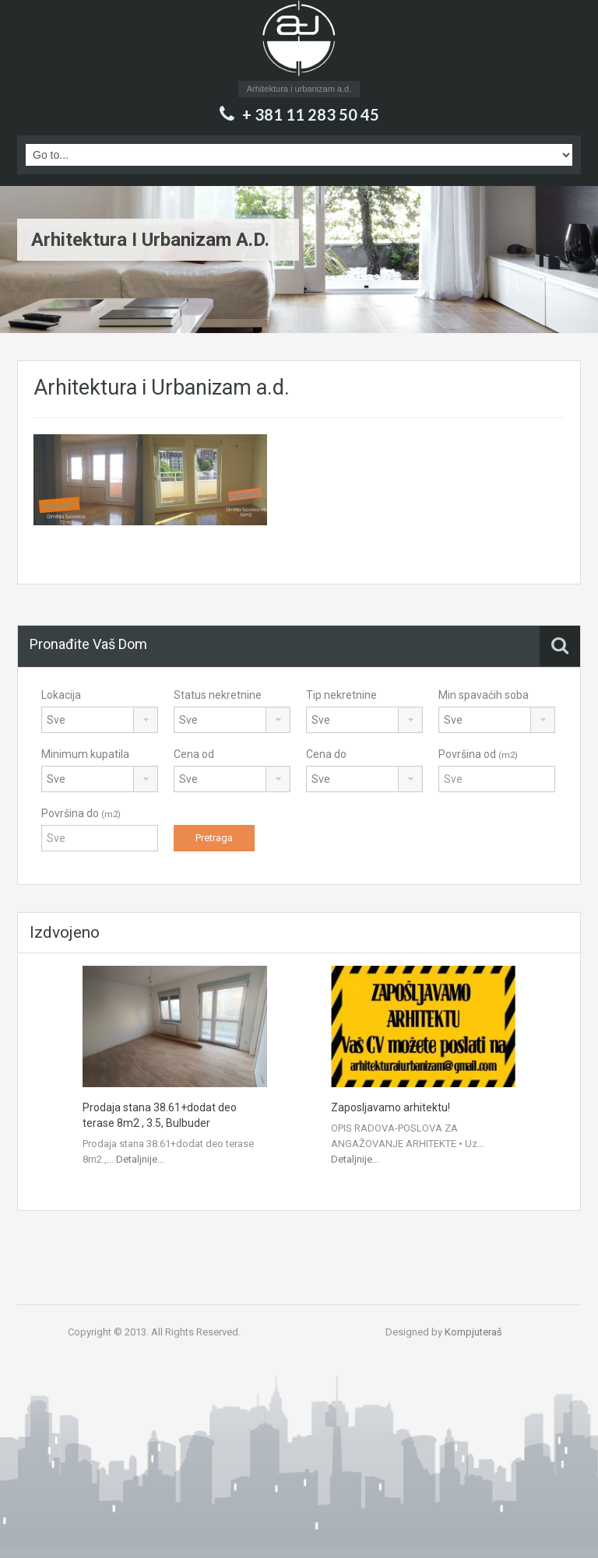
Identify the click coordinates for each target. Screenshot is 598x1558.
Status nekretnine (218, 695)
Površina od (478, 754)
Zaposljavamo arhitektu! (390, 1107)
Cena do (326, 754)
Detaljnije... (140, 1159)
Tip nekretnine (341, 695)
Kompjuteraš (473, 1332)
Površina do (81, 813)
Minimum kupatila (85, 754)
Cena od (194, 754)
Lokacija (61, 695)
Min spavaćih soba (483, 695)
